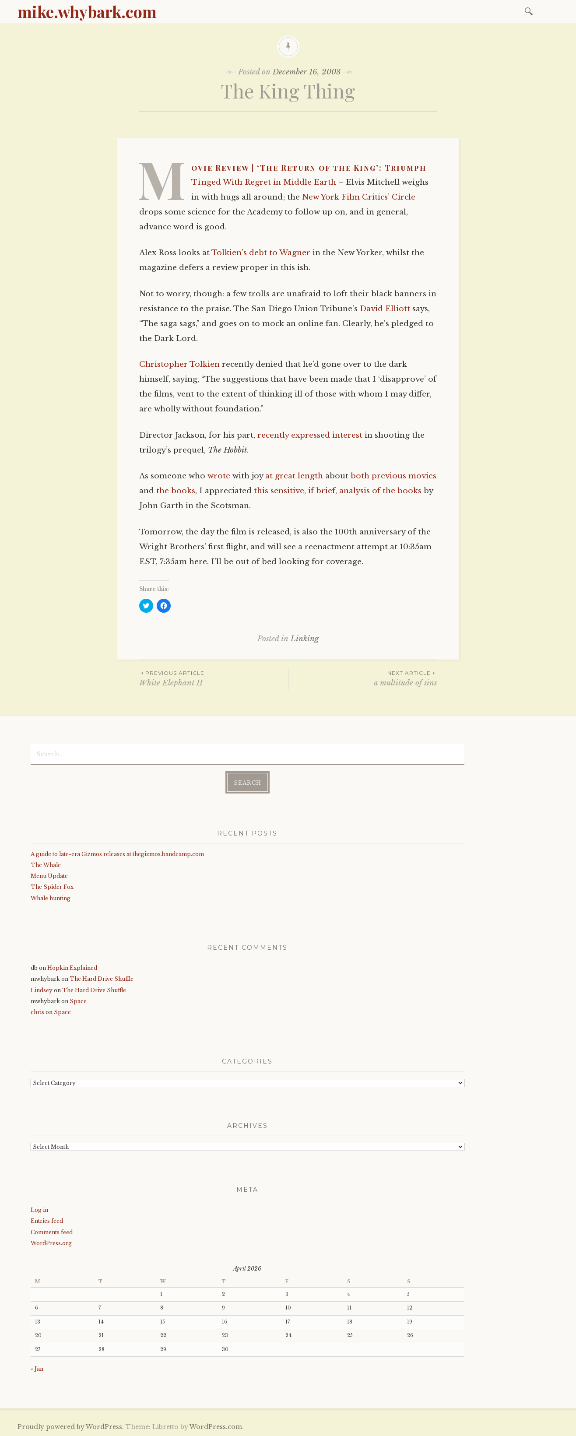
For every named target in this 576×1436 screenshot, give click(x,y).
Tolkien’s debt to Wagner (260, 252)
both (360, 476)
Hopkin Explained (72, 968)
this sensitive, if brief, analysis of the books (337, 490)
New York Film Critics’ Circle (358, 197)
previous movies (404, 476)
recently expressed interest (309, 435)
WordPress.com (216, 1427)
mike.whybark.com (87, 11)
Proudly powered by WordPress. (71, 1427)
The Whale (46, 865)
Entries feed (47, 1221)
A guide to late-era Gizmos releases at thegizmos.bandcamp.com (117, 854)
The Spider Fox (52, 887)
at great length (294, 476)
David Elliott (385, 308)
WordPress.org (51, 1243)
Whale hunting (50, 898)
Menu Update (49, 876)
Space (78, 1001)
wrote (218, 476)
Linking (305, 638)
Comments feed (52, 1232)
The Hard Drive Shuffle (101, 979)
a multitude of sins (362, 678)
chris (37, 1012)
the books (175, 490)
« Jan (37, 1369)
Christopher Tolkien (179, 364)
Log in (39, 1210)
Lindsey (42, 990)
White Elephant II (213, 678)
